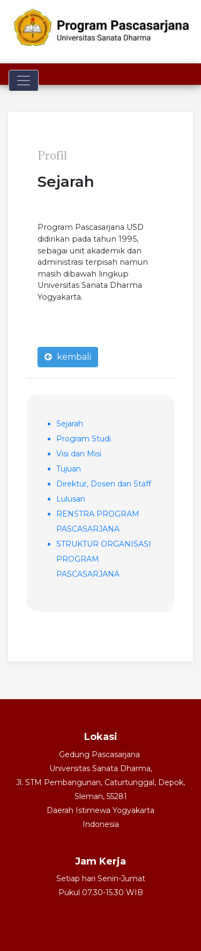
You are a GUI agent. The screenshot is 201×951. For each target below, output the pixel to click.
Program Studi (83, 439)
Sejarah (69, 424)
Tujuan (68, 469)
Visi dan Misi (78, 454)
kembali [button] (67, 357)
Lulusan (70, 499)
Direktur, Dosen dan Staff (103, 484)
